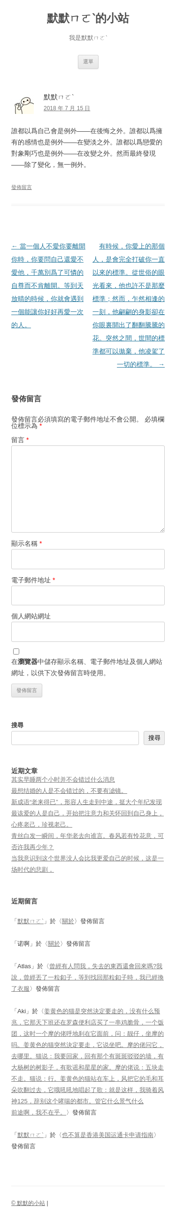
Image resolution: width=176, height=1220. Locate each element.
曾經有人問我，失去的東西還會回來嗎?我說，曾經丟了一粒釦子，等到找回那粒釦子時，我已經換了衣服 (87, 977)
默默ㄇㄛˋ (30, 921)
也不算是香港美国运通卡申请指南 (107, 1134)
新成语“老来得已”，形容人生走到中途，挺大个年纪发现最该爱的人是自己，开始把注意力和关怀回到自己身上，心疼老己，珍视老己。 (87, 813)
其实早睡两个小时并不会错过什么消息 (63, 779)
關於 (68, 921)
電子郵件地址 (33, 580)
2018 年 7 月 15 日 (67, 108)
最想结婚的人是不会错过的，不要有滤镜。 (69, 790)
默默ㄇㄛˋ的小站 (88, 18)
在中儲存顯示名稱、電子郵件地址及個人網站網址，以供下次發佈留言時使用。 (86, 667)
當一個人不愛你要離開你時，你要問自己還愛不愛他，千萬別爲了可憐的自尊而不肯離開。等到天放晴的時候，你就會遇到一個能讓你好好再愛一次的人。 (48, 285)
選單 (88, 61)
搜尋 (17, 725)
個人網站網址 (31, 616)
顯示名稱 (26, 543)
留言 (20, 440)
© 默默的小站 (28, 1203)
